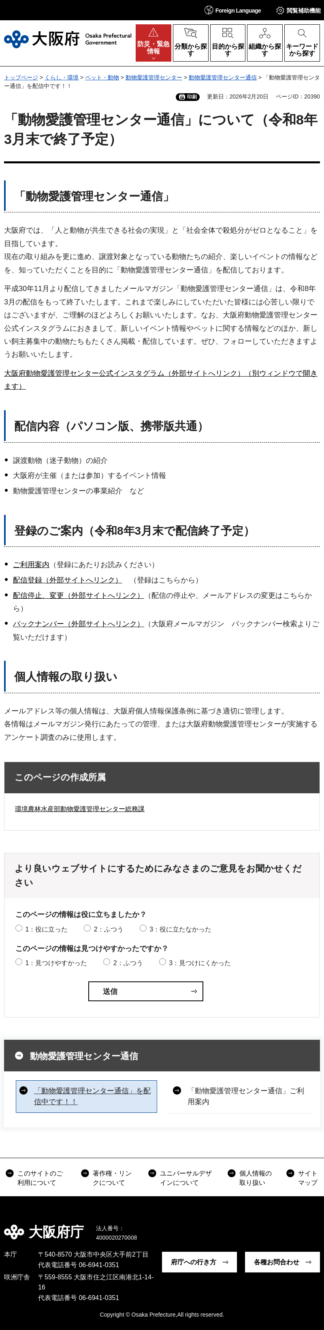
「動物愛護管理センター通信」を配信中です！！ (92, 1096)
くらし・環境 (62, 77)
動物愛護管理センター (154, 77)
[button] (233, 10)
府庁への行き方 (193, 1262)
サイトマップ (308, 1178)
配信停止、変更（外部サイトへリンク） (78, 595)
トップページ (21, 77)
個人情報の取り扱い (255, 1178)
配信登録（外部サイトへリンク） (67, 580)
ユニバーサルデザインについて (186, 1178)
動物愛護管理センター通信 (223, 77)
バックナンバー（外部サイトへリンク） (78, 624)
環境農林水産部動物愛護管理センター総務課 (80, 808)
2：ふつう (109, 929)
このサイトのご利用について (40, 1178)
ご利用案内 (31, 565)
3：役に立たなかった (180, 929)
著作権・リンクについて (112, 1178)
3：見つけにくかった (200, 962)
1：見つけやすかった (56, 962)
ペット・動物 (102, 77)
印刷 (192, 97)
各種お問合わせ (276, 1262)
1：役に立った (46, 929)
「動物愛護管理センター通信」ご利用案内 (246, 1096)
